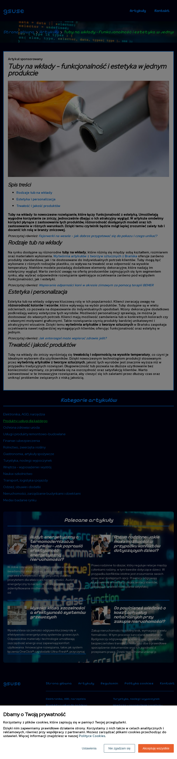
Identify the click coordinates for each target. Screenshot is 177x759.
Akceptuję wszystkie (156, 748)
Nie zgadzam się (119, 748)
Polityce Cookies (92, 735)
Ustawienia (89, 748)
